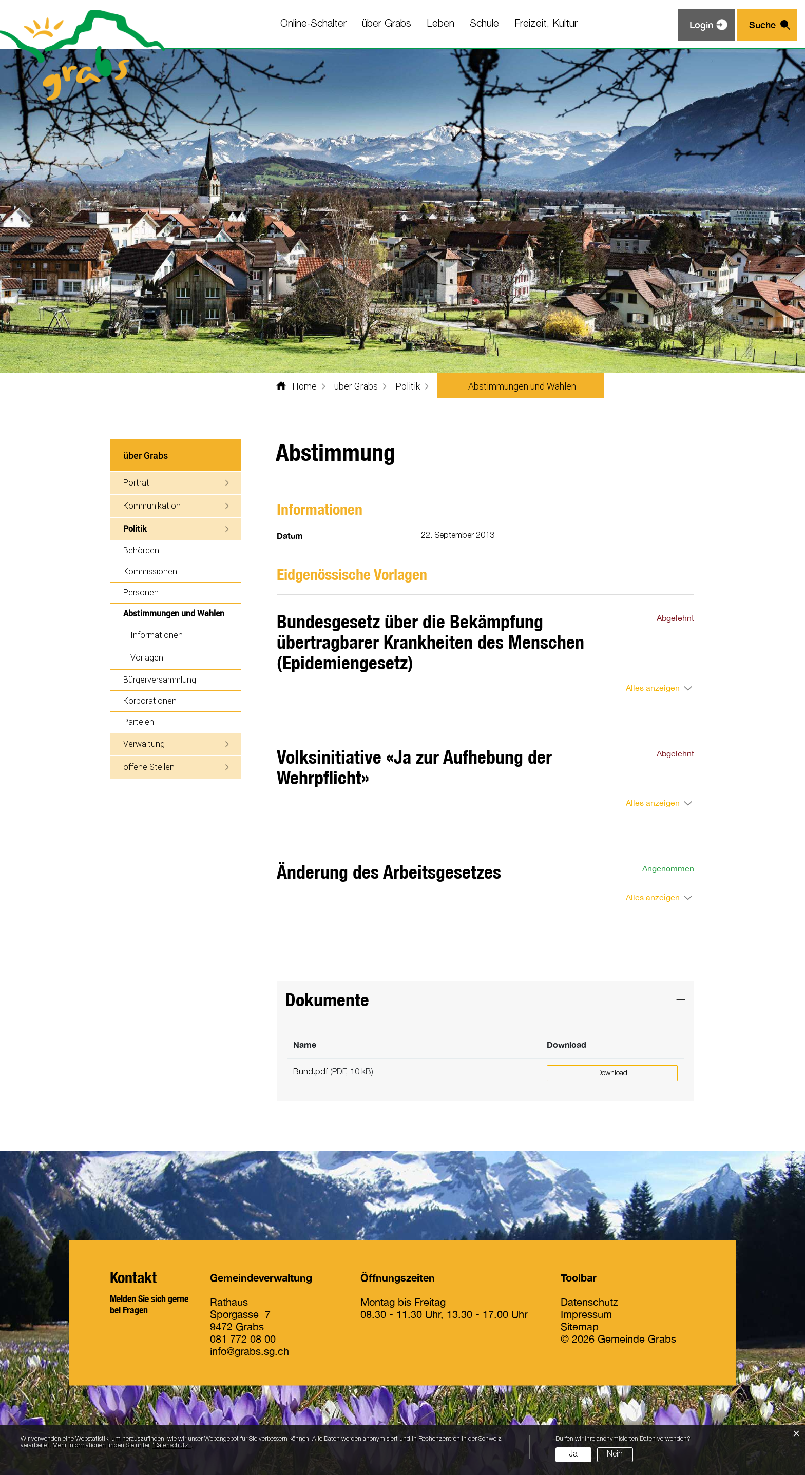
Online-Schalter (313, 24)
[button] (356, 386)
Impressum (586, 1314)
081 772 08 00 (243, 1339)
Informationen (156, 634)
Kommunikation (152, 505)
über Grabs (386, 24)
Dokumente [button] (327, 999)
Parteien (138, 721)
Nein (615, 1454)
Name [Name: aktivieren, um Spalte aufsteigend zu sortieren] (304, 1045)
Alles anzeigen (653, 687)
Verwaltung (144, 743)
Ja (573, 1454)
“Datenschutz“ (171, 1445)
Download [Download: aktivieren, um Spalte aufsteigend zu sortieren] (566, 1045)
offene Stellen (149, 766)
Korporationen (150, 700)
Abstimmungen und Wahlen (182, 613)
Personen (141, 592)
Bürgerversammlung (159, 679)
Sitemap (580, 1326)
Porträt (136, 482)
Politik (134, 528)
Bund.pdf (310, 1072)
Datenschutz (589, 1302)
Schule (484, 24)
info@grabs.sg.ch (249, 1351)
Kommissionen (150, 571)
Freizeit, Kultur (546, 24)
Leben (440, 24)
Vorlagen (146, 657)
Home (304, 386)
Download (612, 1073)
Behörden (141, 550)
